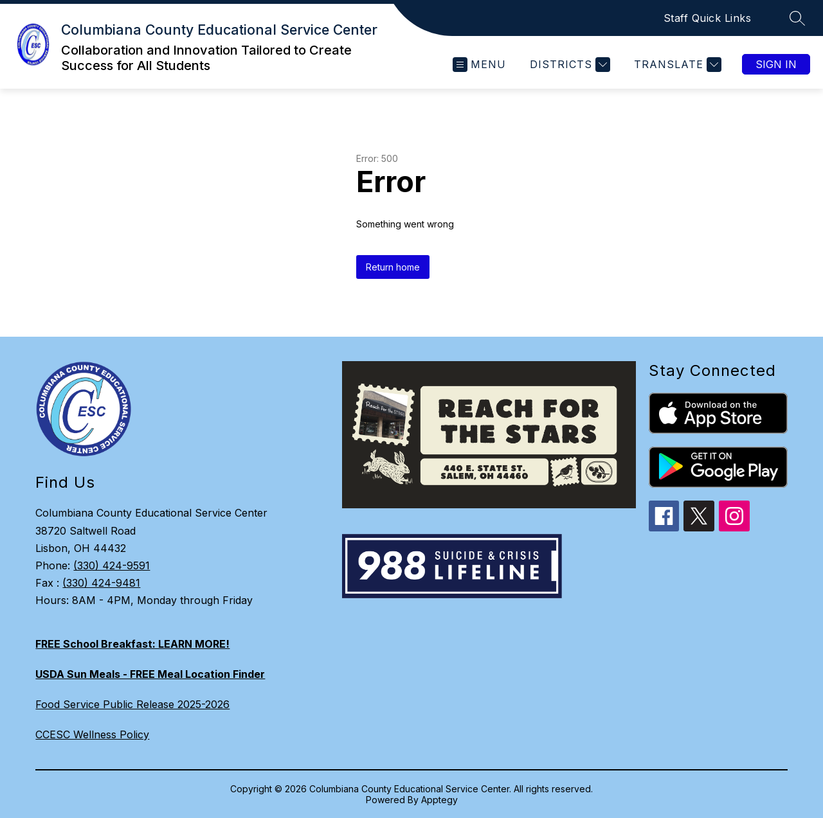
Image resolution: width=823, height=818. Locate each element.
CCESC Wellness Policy (92, 734)
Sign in (776, 64)
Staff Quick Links (708, 18)
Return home (393, 267)
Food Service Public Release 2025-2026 (132, 704)
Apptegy (439, 799)
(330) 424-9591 (111, 565)
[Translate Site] (676, 65)
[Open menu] (479, 65)
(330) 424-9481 (101, 582)
